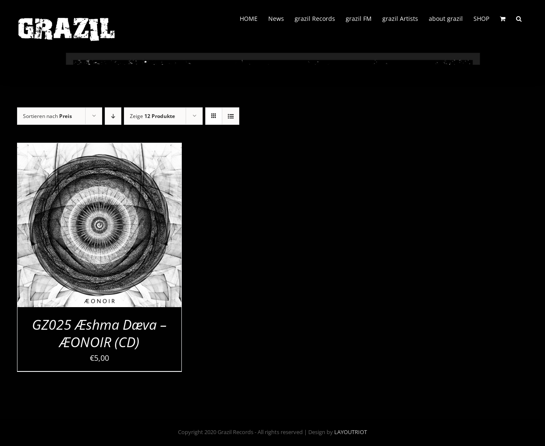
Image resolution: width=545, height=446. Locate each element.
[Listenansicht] (230, 116)
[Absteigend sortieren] (113, 116)
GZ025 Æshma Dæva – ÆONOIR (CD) (99, 333)
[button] (519, 18)
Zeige (152, 116)
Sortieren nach (47, 116)
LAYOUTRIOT (350, 432)
